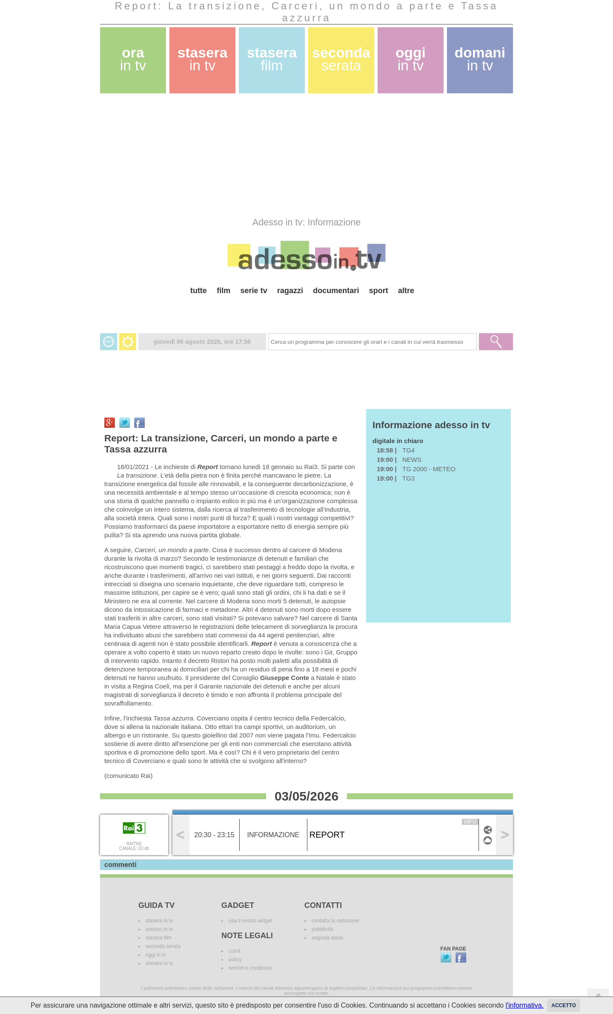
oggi (410, 59)
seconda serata (163, 946)
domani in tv (159, 963)
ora (133, 59)
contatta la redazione (335, 921)
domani (480, 59)
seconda (341, 59)
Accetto (563, 1005)
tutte (198, 290)
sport (378, 290)
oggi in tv (156, 955)
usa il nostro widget (250, 921)
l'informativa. (525, 1005)
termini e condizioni (250, 968)
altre (406, 290)
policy (235, 959)
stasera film (159, 938)
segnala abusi (327, 938)
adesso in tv (159, 929)
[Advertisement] (306, 155)
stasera (203, 59)
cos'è (235, 951)
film (223, 290)
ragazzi (290, 290)
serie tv (254, 290)
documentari (336, 290)
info (470, 822)
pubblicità (322, 929)
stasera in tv (159, 921)
